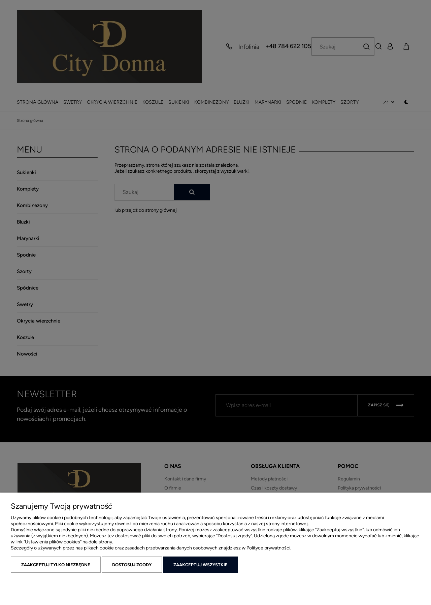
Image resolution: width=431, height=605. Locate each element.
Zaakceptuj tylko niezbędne (55, 564)
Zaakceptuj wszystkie (200, 564)
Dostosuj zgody (132, 564)
